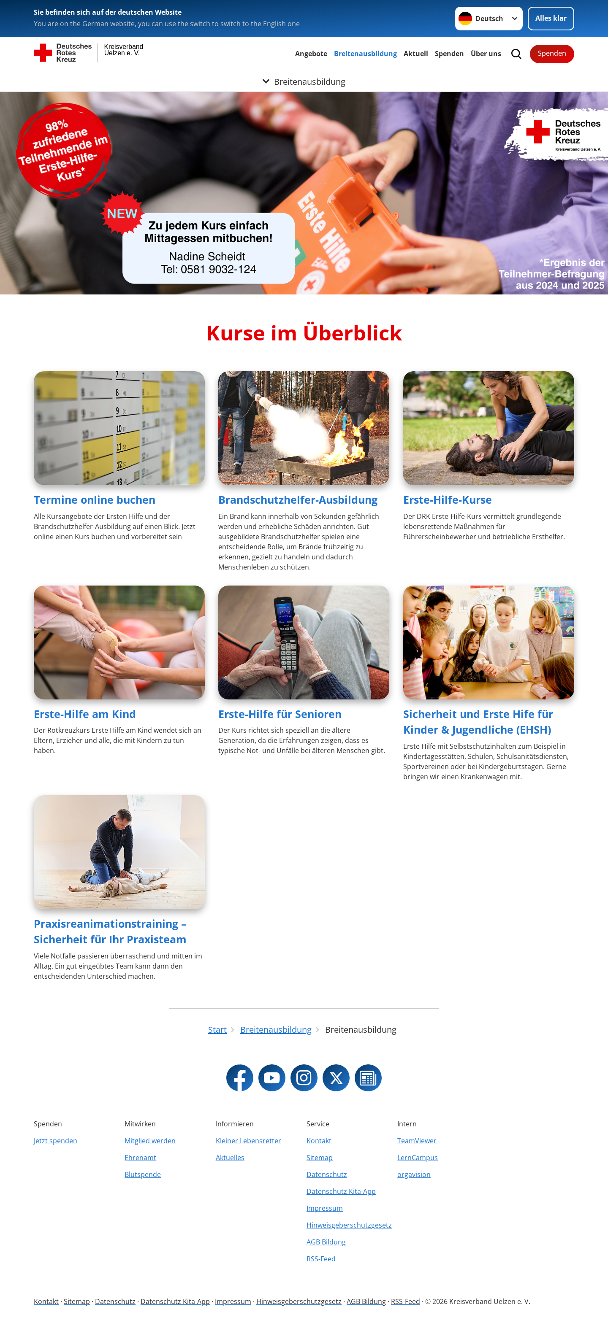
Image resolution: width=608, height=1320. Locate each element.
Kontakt (319, 1140)
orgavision (414, 1174)
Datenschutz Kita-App (341, 1191)
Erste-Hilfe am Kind (85, 714)
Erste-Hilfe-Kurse (447, 499)
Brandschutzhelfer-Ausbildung (297, 499)
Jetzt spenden (55, 1140)
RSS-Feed (321, 1258)
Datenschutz (327, 1174)
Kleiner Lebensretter (248, 1140)
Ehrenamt (140, 1157)
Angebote (311, 53)
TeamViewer (417, 1140)
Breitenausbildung (365, 53)
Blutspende (143, 1174)
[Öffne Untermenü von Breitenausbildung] (304, 81)
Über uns (486, 53)
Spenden (449, 53)
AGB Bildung (326, 1242)
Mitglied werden (150, 1140)
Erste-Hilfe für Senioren (280, 714)
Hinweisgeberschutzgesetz (349, 1225)
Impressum (325, 1208)
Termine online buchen (94, 499)
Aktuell (416, 53)
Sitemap (320, 1157)
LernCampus (417, 1157)
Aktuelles (230, 1157)
